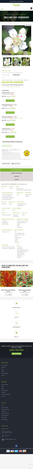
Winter (16, 240)
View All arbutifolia (25, 80)
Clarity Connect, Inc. (29, 448)
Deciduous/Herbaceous (6, 214)
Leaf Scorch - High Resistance (7, 194)
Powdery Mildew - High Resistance (8, 197)
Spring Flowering (18, 237)
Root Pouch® (19, 118)
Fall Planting (4, 221)
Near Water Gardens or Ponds (22, 249)
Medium (10, 203)
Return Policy (4, 417)
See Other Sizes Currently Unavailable (12, 141)
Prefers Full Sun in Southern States (8, 248)
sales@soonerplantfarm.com (10, 439)
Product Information (5, 413)
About (2, 386)
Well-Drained (19, 227)
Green (3, 210)
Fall (15, 231)
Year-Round (17, 242)
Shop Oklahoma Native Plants (7, 80)
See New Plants (4, 365)
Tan (3, 188)
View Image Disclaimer (6, 67)
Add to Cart (11, 100)
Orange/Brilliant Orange (22, 203)
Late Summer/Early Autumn (20, 234)
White (18, 194)
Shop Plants (12, 14)
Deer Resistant (16, 216)
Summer (16, 239)
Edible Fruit (4, 203)
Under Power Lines (20, 252)
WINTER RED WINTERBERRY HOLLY (24, 291)
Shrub (23, 214)
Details (11, 94)
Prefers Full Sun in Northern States (8, 246)
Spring (16, 236)
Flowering (19, 257)
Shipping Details (4, 419)
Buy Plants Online (4, 384)
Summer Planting (5, 224)
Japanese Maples (4, 373)
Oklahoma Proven (19, 188)
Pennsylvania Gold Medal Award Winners (23, 189)
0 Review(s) (8, 86)
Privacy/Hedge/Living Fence (22, 251)
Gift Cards (3, 392)
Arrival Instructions (5, 407)
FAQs (2, 405)
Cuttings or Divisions (5, 231)
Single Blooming (28, 194)
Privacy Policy (4, 411)
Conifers (3, 375)
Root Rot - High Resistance (7, 199)
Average (18, 224)
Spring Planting (5, 222)
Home (8, 14)
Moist (18, 225)
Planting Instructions (5, 409)
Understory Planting (20, 254)
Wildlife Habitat (20, 255)
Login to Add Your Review (15, 86)
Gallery (2, 388)
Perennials (3, 367)
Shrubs (2, 371)
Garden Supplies (4, 390)
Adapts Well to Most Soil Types (22, 221)
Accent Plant (19, 246)
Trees (2, 369)
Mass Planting (19, 248)
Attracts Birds (15, 214)
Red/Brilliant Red (21, 205)
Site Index (3, 396)
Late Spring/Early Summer (19, 233)
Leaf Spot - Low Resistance (7, 196)
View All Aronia (17, 80)
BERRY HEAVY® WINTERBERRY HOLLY (8, 291)
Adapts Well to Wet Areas (21, 222)
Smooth (11, 188)
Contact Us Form (4, 428)
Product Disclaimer (5, 415)
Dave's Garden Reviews (5, 394)
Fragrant (27, 196)
